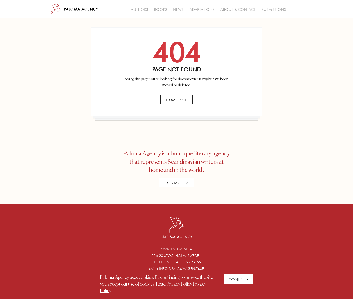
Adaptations (202, 9)
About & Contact (238, 9)
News (178, 9)
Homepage (176, 100)
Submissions (274, 9)
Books (160, 9)
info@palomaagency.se (181, 268)
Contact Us (176, 183)
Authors (139, 9)
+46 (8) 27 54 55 (187, 262)
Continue (238, 279)
